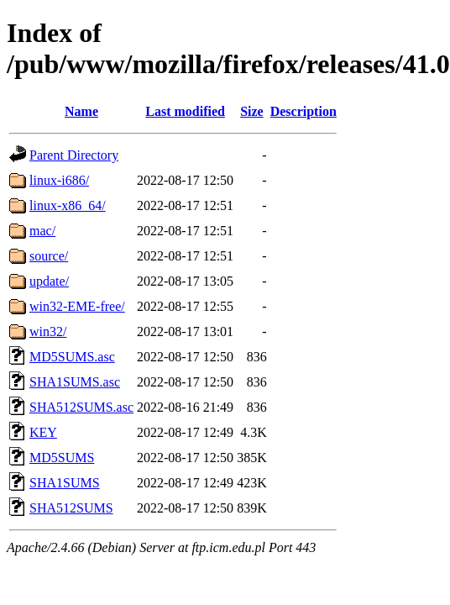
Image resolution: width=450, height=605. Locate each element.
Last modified (185, 111)
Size (252, 111)
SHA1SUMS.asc (74, 382)
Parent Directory (73, 155)
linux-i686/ (59, 180)
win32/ (47, 331)
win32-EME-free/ (77, 306)
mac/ (42, 231)
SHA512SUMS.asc (81, 407)
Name (81, 111)
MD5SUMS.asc (72, 357)
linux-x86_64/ (67, 205)
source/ (48, 256)
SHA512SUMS (71, 508)
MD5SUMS (61, 457)
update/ (49, 281)
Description (303, 111)
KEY (43, 432)
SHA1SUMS (64, 483)
